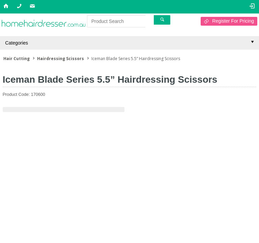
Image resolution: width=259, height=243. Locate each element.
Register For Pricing (233, 21)
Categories (16, 43)
